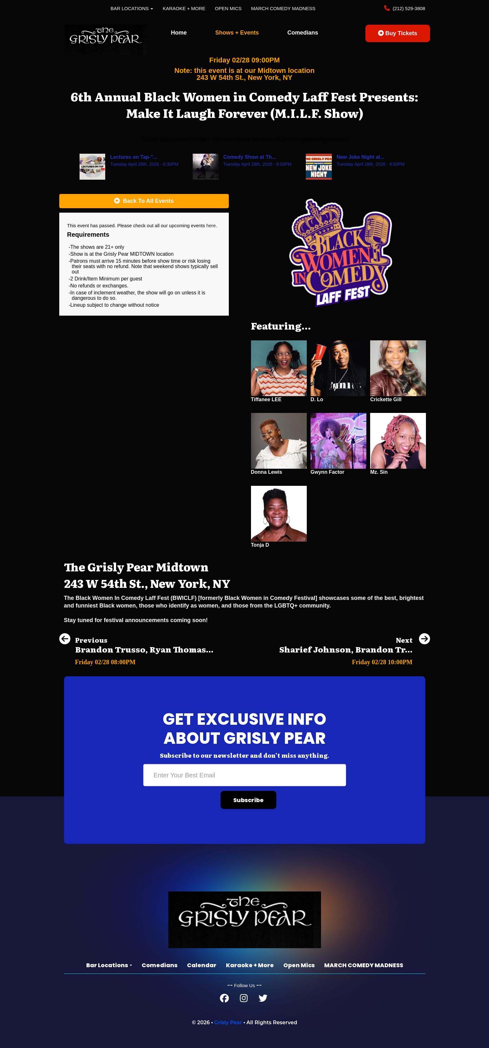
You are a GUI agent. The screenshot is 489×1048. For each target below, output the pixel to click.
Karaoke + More (184, 8)
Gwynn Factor (327, 472)
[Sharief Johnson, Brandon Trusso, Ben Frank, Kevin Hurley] (354, 660)
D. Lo (317, 399)
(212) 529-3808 (408, 8)
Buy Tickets (397, 33)
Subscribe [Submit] (248, 800)
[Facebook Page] (224, 999)
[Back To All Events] (144, 201)
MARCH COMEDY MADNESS (283, 8)
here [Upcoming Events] (211, 225)
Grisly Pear (228, 1022)
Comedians (302, 32)
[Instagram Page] (244, 999)
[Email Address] (244, 775)
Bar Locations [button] (132, 8)
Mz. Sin (379, 472)
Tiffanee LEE (266, 399)
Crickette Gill (386, 399)
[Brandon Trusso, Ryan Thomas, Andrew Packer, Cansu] (136, 660)
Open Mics (228, 8)
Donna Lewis (266, 472)
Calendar (201, 965)
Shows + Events (237, 32)
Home (179, 32)
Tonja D (260, 545)
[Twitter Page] (263, 999)
